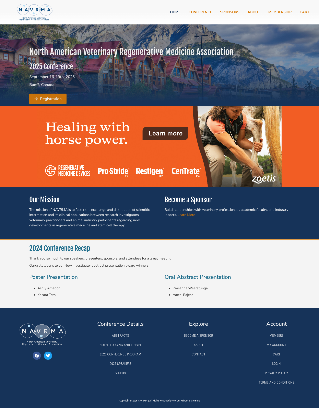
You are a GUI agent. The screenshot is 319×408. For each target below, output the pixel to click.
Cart (304, 12)
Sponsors (229, 12)
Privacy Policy (276, 373)
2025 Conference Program (120, 354)
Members (277, 335)
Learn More (186, 214)
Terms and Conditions (276, 382)
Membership (280, 12)
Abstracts (120, 335)
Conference (200, 12)
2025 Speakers (120, 364)
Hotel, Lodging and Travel (120, 345)
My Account (276, 345)
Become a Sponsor (198, 335)
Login (276, 364)
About (254, 12)
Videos (120, 373)
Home (175, 12)
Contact (198, 354)
